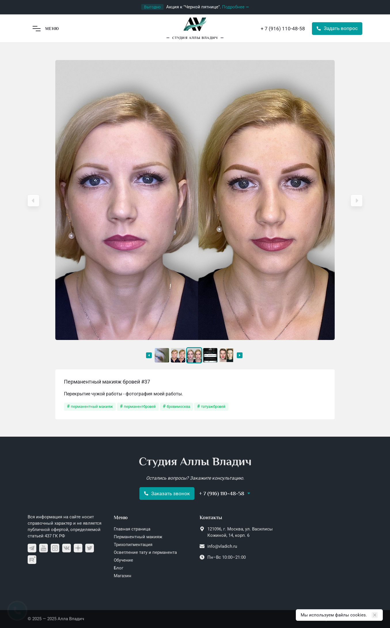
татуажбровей (213, 406)
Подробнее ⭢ (235, 7)
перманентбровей (140, 406)
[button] (33, 200)
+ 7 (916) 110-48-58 (283, 28)
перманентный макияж (92, 406)
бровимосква (178, 406)
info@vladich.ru (222, 546)
